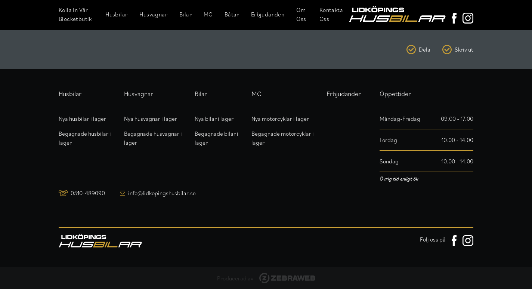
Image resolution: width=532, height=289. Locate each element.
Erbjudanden (267, 14)
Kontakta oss (331, 14)
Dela (424, 49)
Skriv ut (464, 49)
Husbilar (116, 14)
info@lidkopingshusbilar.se (162, 193)
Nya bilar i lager (214, 118)
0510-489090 (88, 193)
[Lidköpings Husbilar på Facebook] (454, 18)
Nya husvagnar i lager (150, 118)
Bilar (185, 14)
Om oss (301, 14)
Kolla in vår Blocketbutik (75, 14)
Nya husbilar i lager (82, 118)
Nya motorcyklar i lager (280, 118)
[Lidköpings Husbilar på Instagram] (468, 18)
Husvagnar (153, 14)
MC (208, 14)
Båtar (232, 14)
